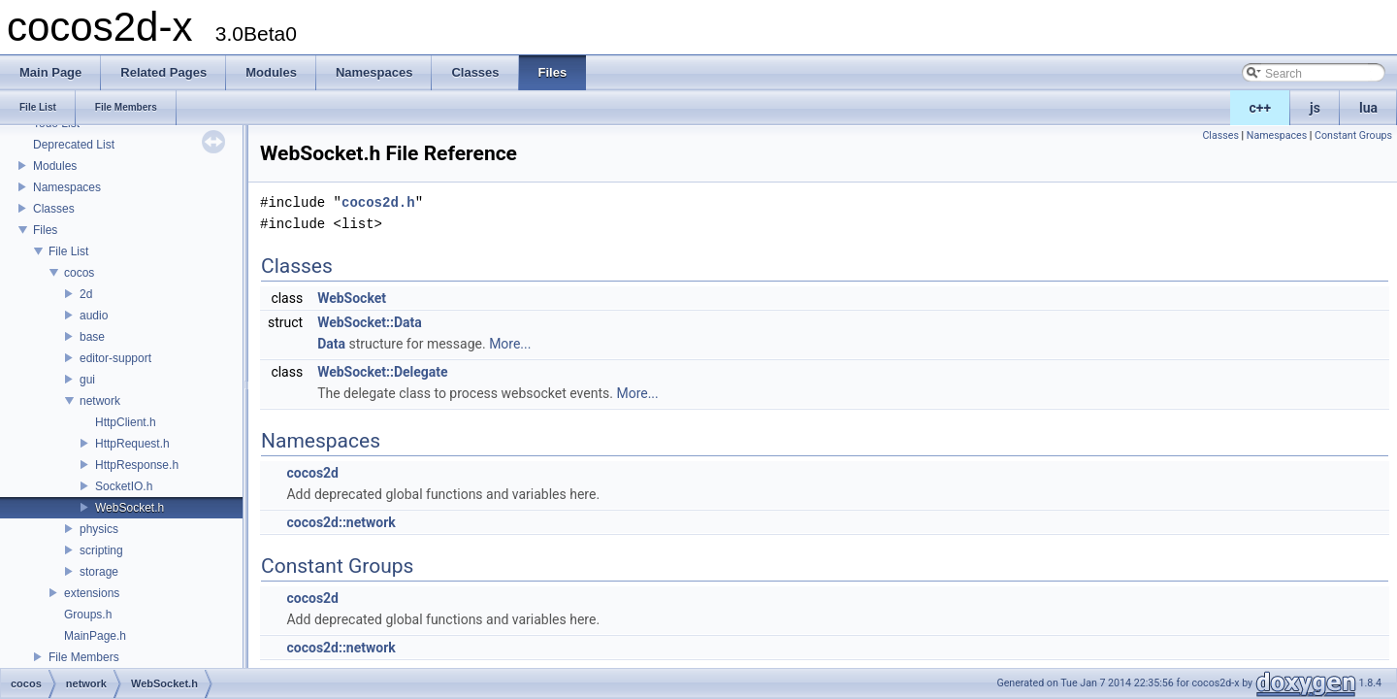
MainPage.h (95, 636)
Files (45, 230)
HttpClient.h (125, 422)
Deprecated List (73, 144)
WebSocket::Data (369, 322)
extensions (91, 593)
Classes (54, 209)
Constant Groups (1353, 135)
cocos (79, 273)
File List (68, 251)
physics (99, 529)
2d (86, 294)
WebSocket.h (129, 508)
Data (331, 343)
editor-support (115, 358)
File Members (84, 657)
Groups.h (88, 614)
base (92, 337)
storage (99, 572)
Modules (55, 166)
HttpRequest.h (132, 443)
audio (94, 315)
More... (510, 343)
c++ (1261, 108)
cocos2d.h (378, 202)
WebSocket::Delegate (382, 372)
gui (87, 379)
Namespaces (67, 187)
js (1315, 108)
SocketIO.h (123, 486)
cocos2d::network (340, 522)
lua (1368, 108)
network (100, 401)
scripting (101, 550)
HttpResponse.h (137, 465)
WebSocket (351, 298)
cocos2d (312, 473)
